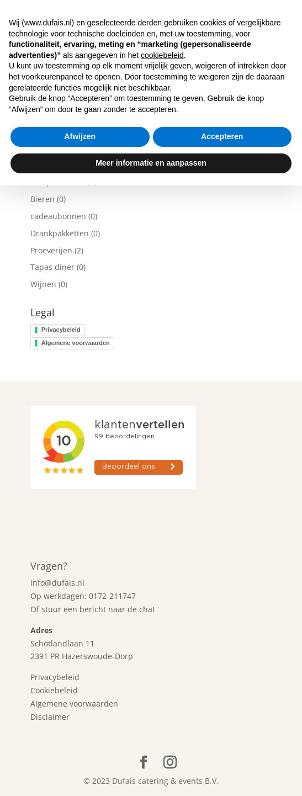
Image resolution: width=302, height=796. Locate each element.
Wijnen (43, 284)
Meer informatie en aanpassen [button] (151, 773)
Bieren (42, 199)
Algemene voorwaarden (75, 342)
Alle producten (57, 182)
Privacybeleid (61, 329)
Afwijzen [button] (80, 747)
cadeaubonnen (58, 216)
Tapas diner (52, 267)
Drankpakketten (59, 233)
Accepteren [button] (222, 747)
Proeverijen (51, 250)
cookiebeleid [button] (162, 665)
